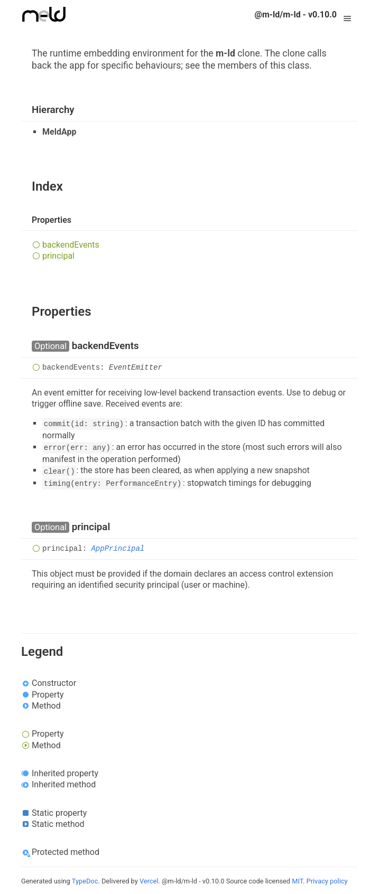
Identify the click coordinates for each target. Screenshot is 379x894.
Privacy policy (327, 881)
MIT (297, 881)
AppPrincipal (117, 548)
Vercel (149, 881)
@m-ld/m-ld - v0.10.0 (296, 15)
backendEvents (70, 245)
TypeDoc (85, 881)
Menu (347, 15)
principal (58, 256)
